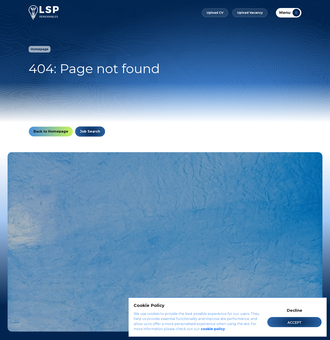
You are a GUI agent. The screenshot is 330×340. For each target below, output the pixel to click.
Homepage (39, 49)
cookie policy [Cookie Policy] (213, 329)
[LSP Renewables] (44, 12)
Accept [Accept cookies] (294, 323)
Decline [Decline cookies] (294, 310)
